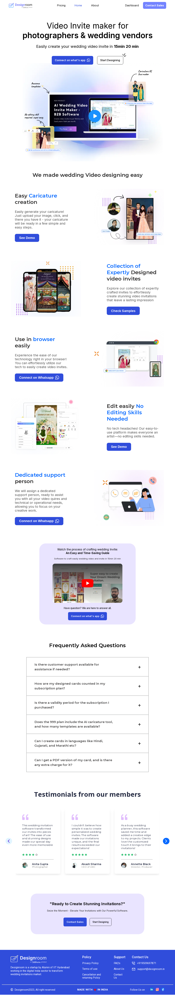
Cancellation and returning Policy (91, 978)
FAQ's (117, 965)
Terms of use (89, 971)
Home (78, 5)
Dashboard (132, 5)
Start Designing (100, 924)
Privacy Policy (90, 965)
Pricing (61, 5)
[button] (166, 844)
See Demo (27, 240)
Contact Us (118, 978)
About (95, 5)
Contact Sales (154, 5)
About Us (119, 971)
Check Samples (123, 313)
